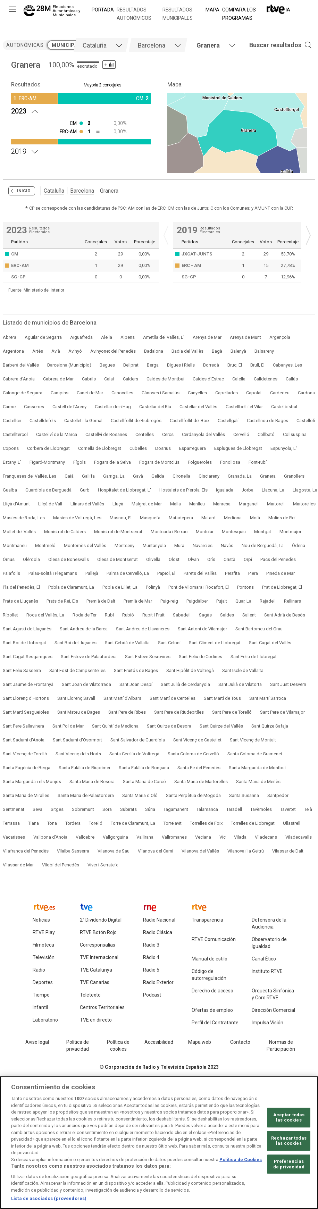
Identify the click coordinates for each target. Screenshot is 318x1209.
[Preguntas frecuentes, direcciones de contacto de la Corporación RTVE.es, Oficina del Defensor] (240, 1042)
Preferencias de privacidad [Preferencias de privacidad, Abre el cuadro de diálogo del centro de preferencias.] (288, 1164)
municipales (69, 45)
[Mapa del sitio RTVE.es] (199, 1042)
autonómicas (24, 45)
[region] (159, 1142)
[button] (270, 45)
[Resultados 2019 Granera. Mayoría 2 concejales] (81, 150)
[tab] (101, 45)
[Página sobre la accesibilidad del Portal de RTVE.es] (158, 1042)
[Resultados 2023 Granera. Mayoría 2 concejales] (81, 110)
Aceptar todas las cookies (289, 1117)
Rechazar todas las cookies (289, 1140)
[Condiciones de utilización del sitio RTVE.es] (37, 1042)
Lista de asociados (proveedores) (48, 1198)
